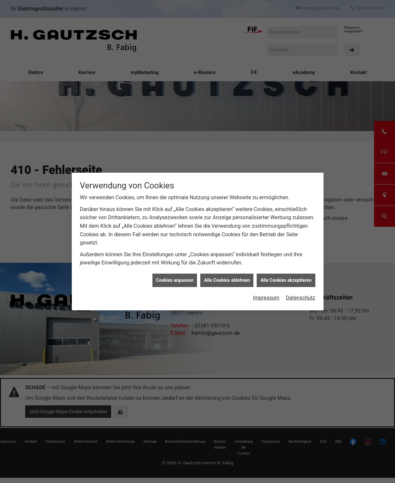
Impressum (266, 293)
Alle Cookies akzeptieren (285, 275)
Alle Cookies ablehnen (227, 275)
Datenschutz (300, 293)
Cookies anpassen (175, 275)
